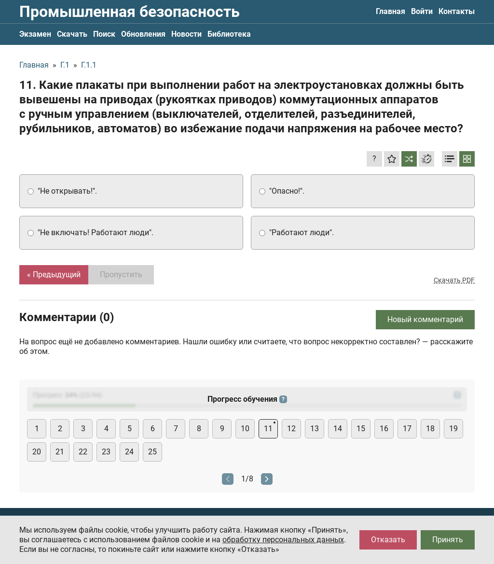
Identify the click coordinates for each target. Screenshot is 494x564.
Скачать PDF (454, 280)
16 (384, 428)
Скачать (72, 34)
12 (291, 428)
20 (36, 451)
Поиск (104, 34)
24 (129, 451)
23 (106, 451)
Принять (447, 539)
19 (453, 428)
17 (407, 428)
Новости (186, 34)
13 (314, 428)
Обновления (143, 34)
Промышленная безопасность (129, 11)
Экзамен (35, 34)
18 (430, 428)
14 (337, 428)
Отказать (388, 539)
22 (83, 451)
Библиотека (229, 34)
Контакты (457, 11)
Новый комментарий (425, 319)
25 (152, 451)
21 (59, 451)
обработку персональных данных (283, 539)
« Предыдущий (54, 274)
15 (361, 428)
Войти (422, 11)
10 (245, 428)
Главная (390, 11)
